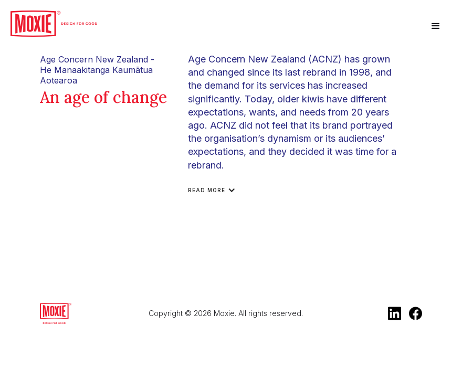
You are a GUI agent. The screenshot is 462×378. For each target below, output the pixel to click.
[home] (53, 23)
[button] (436, 26)
